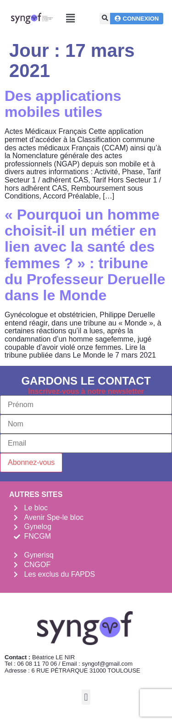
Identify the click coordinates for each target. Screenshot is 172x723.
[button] (70, 18)
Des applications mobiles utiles (63, 104)
